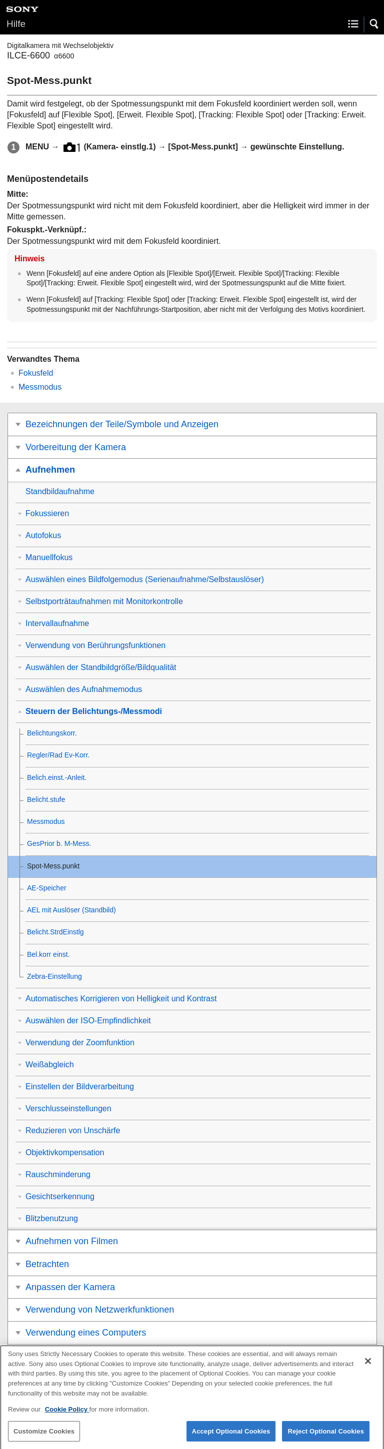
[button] (375, 24)
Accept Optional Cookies (231, 1438)
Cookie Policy (67, 1416)
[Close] (368, 1368)
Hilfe (16, 23)
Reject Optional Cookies (326, 1438)
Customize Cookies (44, 1438)
